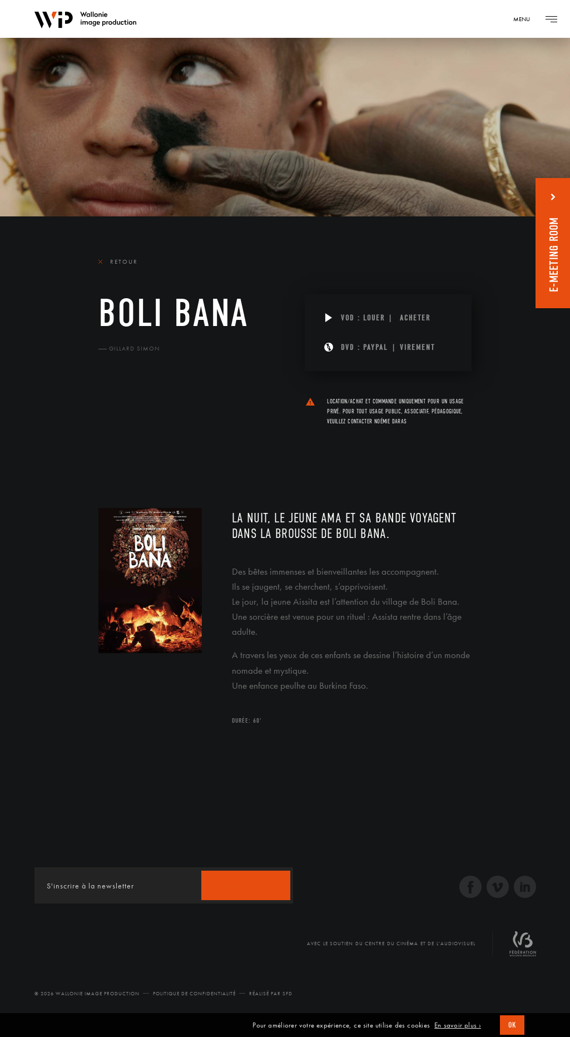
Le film (115, 442)
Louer (374, 318)
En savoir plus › (457, 1025)
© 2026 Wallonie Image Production (87, 993)
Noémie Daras (390, 421)
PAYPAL (375, 347)
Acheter (415, 318)
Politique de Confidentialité (194, 993)
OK (512, 1025)
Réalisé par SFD (271, 993)
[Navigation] (525, 19)
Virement (417, 347)
